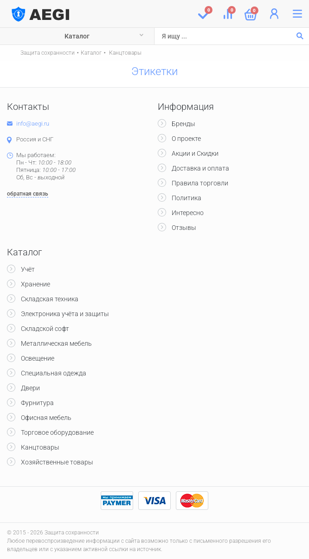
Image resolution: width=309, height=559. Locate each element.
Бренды (183, 123)
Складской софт (45, 328)
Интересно (188, 212)
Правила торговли (200, 183)
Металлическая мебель (56, 343)
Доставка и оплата (200, 168)
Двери (30, 388)
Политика (186, 198)
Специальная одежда (53, 373)
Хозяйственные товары (57, 462)
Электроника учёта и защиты (65, 314)
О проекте (186, 138)
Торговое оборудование (57, 432)
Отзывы (184, 227)
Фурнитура (37, 403)
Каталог (77, 36)
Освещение (37, 358)
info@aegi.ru (32, 123)
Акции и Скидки (195, 153)
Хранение (35, 284)
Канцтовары (125, 53)
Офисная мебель (46, 417)
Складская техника (49, 299)
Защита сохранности (47, 53)
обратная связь (27, 194)
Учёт (28, 269)
